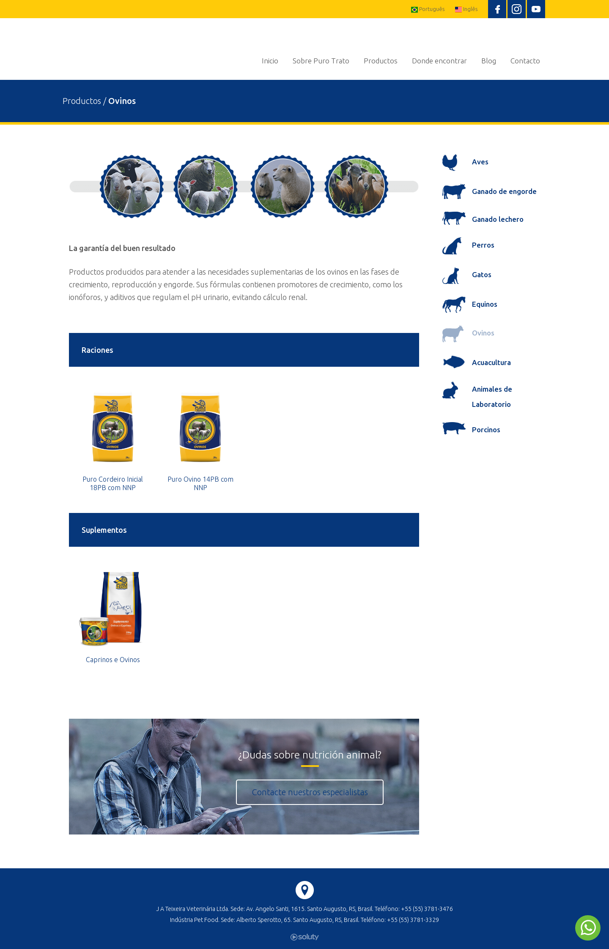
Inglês (466, 9)
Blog (488, 61)
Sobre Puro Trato (321, 61)
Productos (381, 61)
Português (427, 9)
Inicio (270, 61)
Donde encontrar (439, 61)
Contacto (525, 61)
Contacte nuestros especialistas (310, 792)
